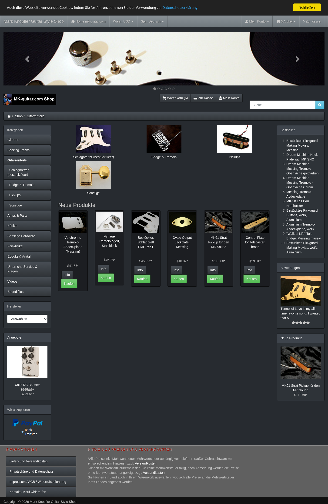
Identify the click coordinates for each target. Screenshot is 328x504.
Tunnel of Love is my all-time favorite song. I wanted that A (300, 313)
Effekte (12, 226)
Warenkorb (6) (175, 98)
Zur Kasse (312, 21)
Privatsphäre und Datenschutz (31, 471)
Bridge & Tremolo (20, 185)
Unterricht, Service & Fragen (22, 269)
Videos (12, 281)
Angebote (14, 337)
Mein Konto (229, 98)
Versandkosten (146, 463)
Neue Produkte (291, 338)
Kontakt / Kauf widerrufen (28, 492)
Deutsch (152, 21)
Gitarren (13, 140)
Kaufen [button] (69, 283)
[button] (27, 58)
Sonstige (14, 205)
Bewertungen (290, 268)
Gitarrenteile (35, 116)
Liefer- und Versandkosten (28, 461)
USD (123, 21)
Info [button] (67, 275)
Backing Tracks (18, 150)
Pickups (14, 195)
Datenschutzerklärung (179, 7)
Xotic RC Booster (27, 385)
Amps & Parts (17, 215)
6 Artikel (286, 21)
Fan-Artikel (15, 246)
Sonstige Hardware (21, 236)
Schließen (307, 7)
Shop (19, 116)
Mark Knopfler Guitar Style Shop (34, 21)
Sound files (15, 292)
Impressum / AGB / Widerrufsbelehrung (38, 482)
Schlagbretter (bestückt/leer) (18, 172)
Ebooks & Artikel (19, 256)
